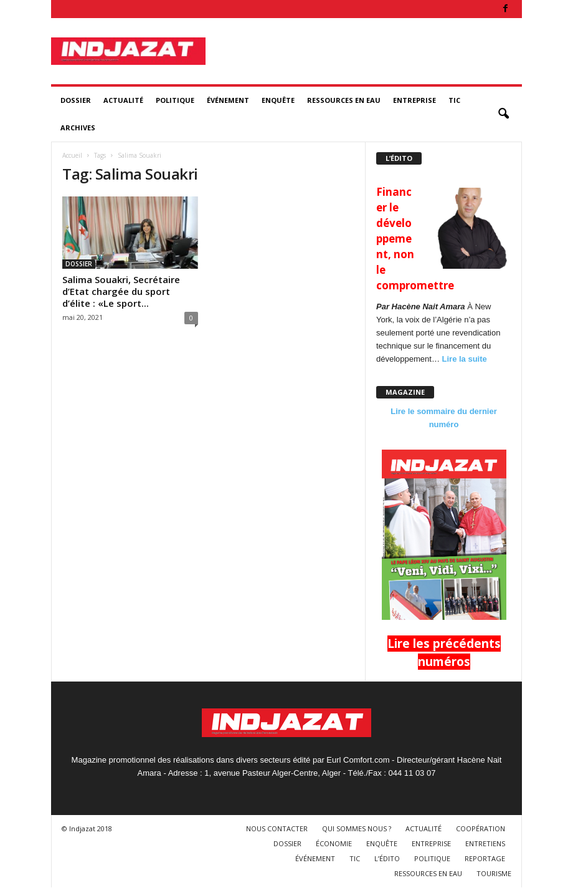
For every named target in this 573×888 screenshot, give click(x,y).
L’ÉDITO (387, 858)
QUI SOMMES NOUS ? (356, 828)
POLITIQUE (175, 100)
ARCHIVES (77, 127)
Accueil (72, 155)
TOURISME (493, 873)
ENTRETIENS (485, 843)
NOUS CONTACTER (277, 828)
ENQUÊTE (278, 100)
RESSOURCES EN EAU (344, 100)
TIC (454, 100)
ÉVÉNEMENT (228, 100)
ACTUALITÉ (123, 100)
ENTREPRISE (414, 100)
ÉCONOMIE (334, 843)
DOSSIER (75, 100)
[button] (503, 114)
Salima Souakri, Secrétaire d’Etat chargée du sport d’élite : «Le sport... (121, 291)
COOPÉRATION (480, 828)
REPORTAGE (485, 858)
